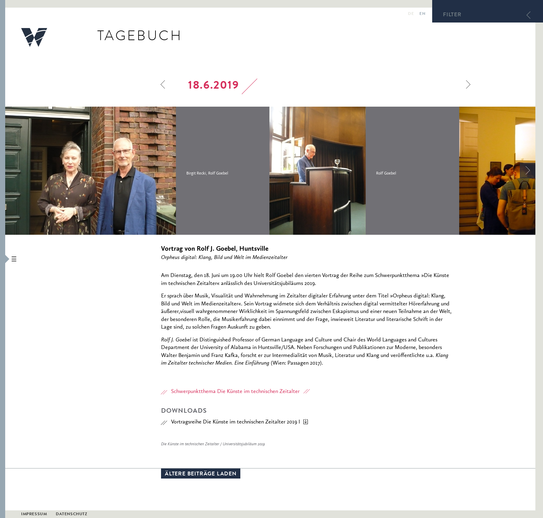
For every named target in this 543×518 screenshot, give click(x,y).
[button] (2, 259)
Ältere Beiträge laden (201, 474)
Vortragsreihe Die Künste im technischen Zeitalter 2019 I (235, 422)
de (411, 14)
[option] (137, 171)
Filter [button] (452, 15)
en (422, 14)
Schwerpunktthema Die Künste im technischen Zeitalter (235, 391)
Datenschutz (71, 514)
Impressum (34, 514)
